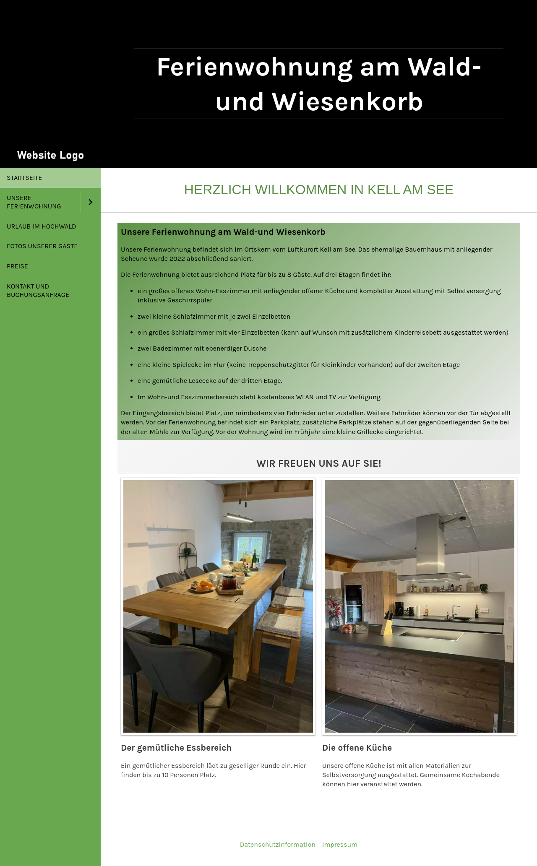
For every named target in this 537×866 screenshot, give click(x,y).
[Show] (91, 202)
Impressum (339, 844)
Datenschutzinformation (277, 844)
